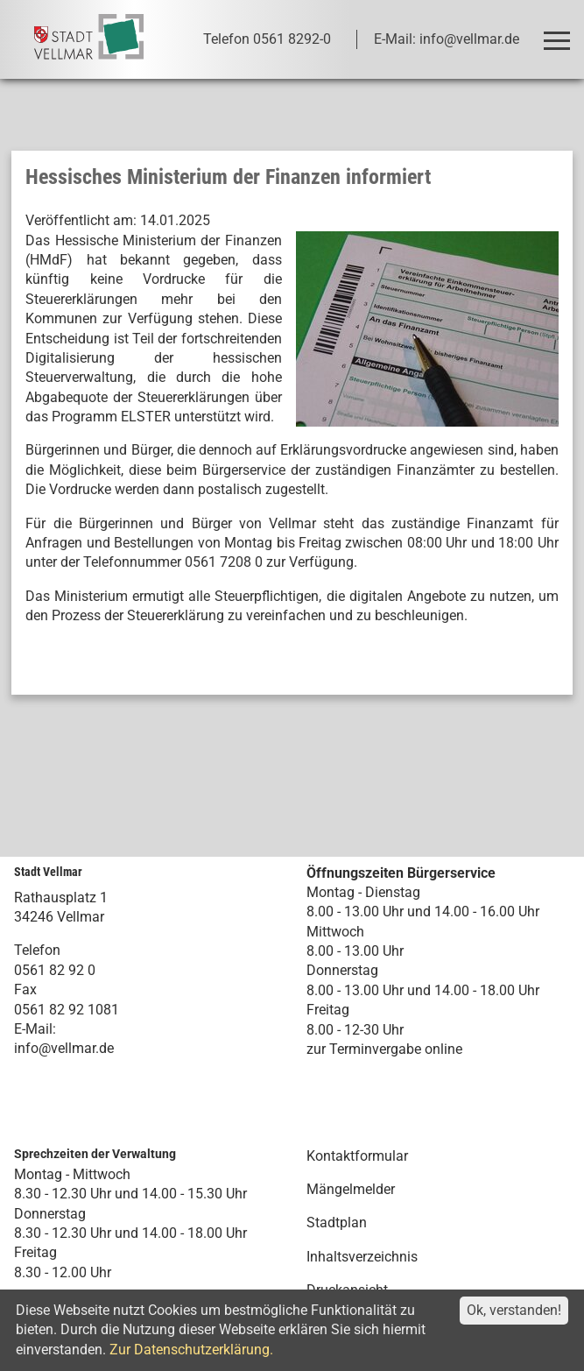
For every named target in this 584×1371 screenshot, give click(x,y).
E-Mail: (35, 1029)
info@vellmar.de (64, 1048)
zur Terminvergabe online (384, 1049)
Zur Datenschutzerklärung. (191, 1349)
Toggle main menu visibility (560, 33)
